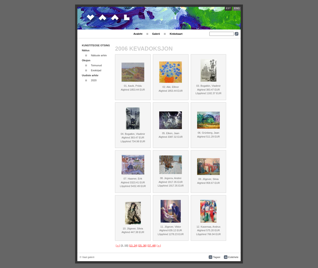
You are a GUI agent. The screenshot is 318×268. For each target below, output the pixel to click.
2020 (93, 80)
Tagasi (216, 257)
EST (228, 8)
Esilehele (233, 257)
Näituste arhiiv (99, 55)
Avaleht (137, 33)
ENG (237, 8)
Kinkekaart (176, 33)
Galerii (156, 33)
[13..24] (133, 245)
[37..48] (151, 245)
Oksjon (86, 60)
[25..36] (142, 245)
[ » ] (159, 245)
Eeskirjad (96, 70)
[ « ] (118, 245)
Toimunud (96, 65)
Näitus (86, 50)
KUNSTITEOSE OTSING (96, 45)
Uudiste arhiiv (90, 75)
